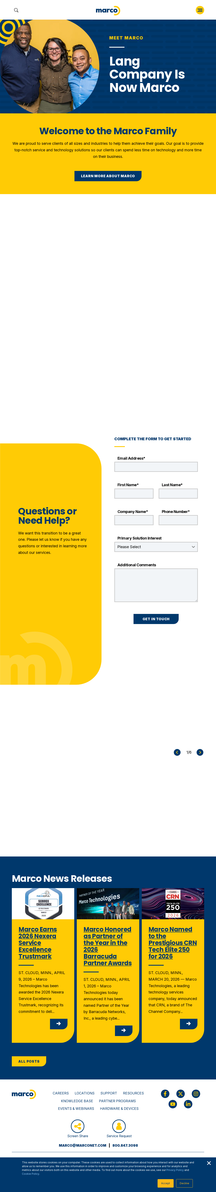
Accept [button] (165, 1183)
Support (108, 1093)
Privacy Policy (175, 1170)
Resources (133, 1093)
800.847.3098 (125, 1145)
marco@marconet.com (82, 1145)
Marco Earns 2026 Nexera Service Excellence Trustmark (38, 943)
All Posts (28, 1061)
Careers (61, 1093)
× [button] (208, 1162)
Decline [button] (184, 1183)
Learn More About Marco (108, 176)
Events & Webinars (76, 1108)
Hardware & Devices (119, 1108)
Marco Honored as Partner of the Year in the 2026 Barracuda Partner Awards (108, 946)
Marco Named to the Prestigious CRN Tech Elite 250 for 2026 (172, 943)
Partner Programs (117, 1101)
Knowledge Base (77, 1101)
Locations (84, 1093)
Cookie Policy (30, 1173)
